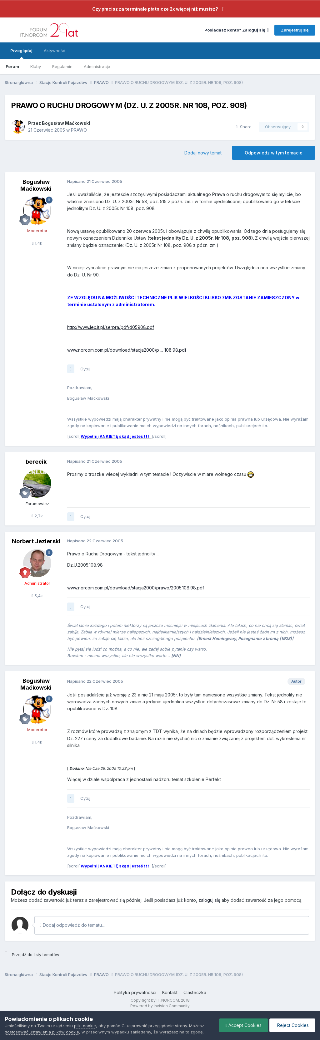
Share (244, 126)
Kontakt (170, 992)
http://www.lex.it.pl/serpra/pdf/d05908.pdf (110, 327)
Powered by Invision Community (160, 1005)
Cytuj (85, 368)
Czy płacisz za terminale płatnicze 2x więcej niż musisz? (155, 9)
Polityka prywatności (135, 992)
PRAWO (79, 130)
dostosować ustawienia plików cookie (42, 1031)
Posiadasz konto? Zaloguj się (236, 29)
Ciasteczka (194, 992)
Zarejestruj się (295, 29)
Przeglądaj (21, 53)
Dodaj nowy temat (203, 152)
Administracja (97, 66)
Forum (12, 66)
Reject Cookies (292, 1025)
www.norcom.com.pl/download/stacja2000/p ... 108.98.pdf (126, 350)
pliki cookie (85, 1025)
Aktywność (54, 50)
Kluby (35, 66)
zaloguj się (209, 900)
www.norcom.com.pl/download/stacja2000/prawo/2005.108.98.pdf (135, 587)
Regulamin (62, 66)
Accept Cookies (244, 1025)
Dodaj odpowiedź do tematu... (72, 925)
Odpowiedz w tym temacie (273, 152)
